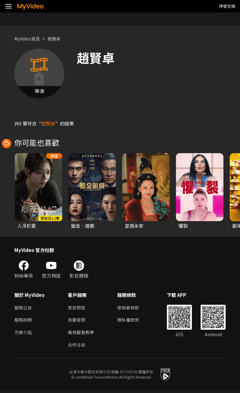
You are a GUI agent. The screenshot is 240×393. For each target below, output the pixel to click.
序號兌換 (227, 6)
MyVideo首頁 (28, 38)
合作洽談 (77, 347)
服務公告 (23, 308)
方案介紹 (23, 334)
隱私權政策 (130, 321)
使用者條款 (130, 308)
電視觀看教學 (82, 334)
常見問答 (77, 308)
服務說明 (23, 321)
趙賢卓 (57, 38)
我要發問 (77, 321)
